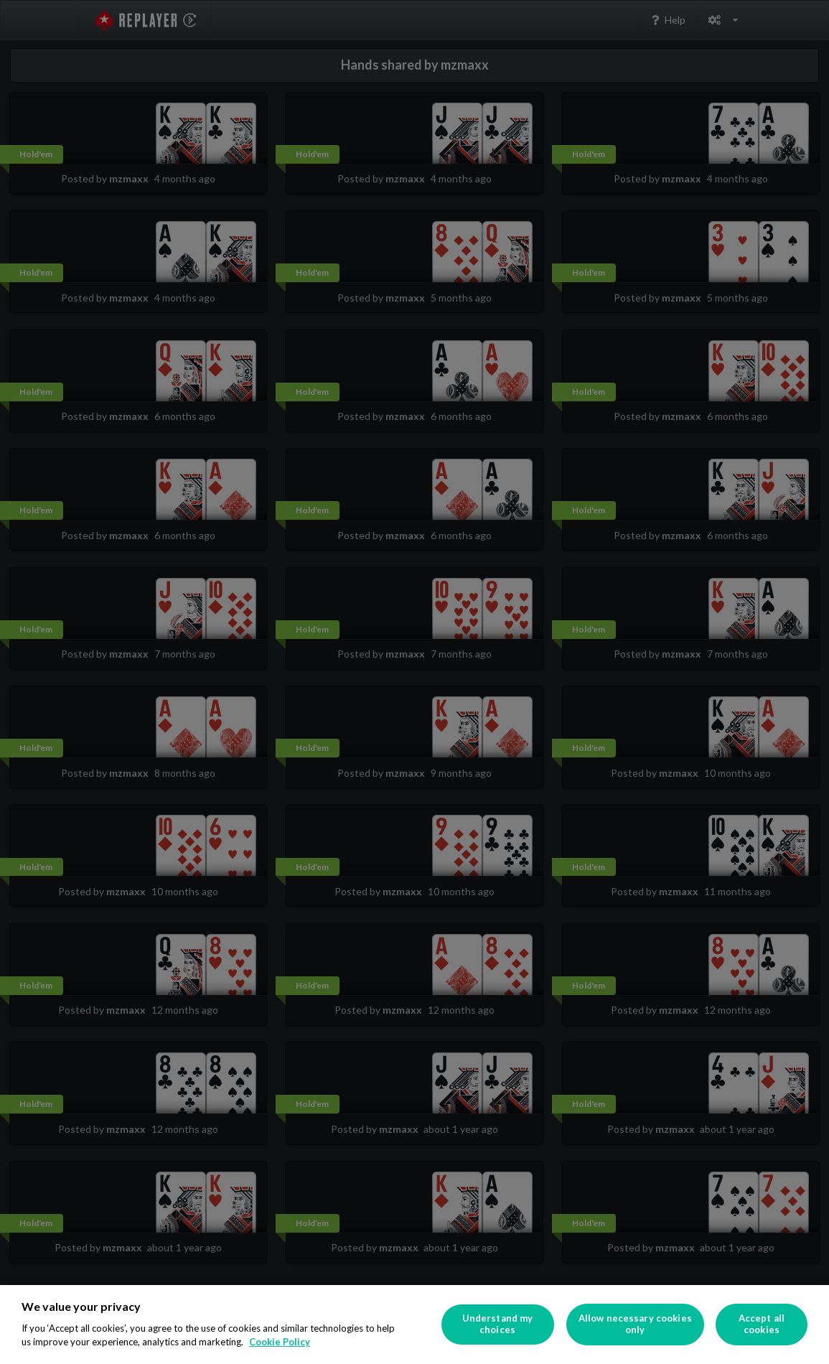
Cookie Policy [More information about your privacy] (279, 1341)
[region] (414, 1324)
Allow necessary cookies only (635, 1323)
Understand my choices (497, 1323)
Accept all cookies (761, 1323)
